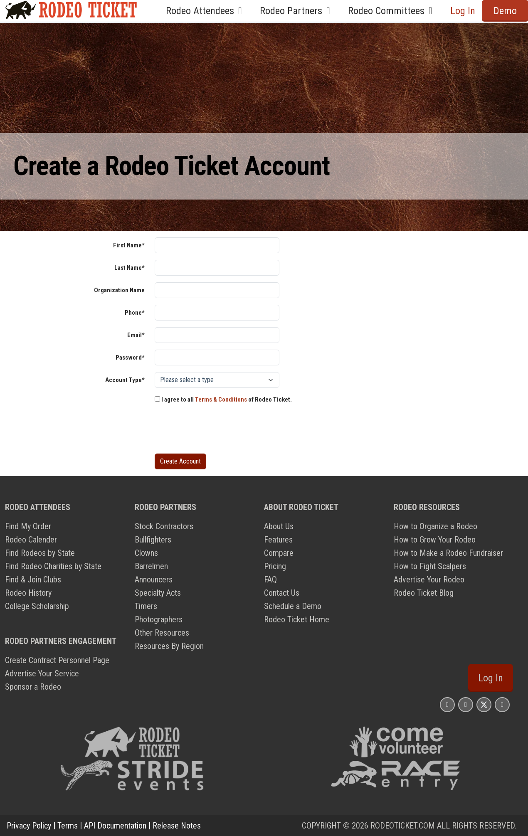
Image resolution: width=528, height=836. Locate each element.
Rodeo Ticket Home (296, 619)
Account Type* (125, 380)
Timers (146, 606)
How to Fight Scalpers (430, 566)
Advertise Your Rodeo (429, 579)
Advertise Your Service (42, 673)
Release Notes (177, 826)
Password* (130, 357)
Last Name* (129, 267)
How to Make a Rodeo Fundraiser (448, 553)
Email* (136, 335)
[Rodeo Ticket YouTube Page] (502, 704)
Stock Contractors (164, 526)
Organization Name (119, 290)
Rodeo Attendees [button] (206, 11)
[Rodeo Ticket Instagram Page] (447, 704)
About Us (279, 526)
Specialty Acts (158, 593)
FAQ (270, 579)
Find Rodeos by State (40, 553)
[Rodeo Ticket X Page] (484, 704)
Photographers (159, 619)
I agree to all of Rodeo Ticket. (223, 399)
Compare (279, 553)
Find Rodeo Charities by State (53, 566)
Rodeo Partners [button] (297, 11)
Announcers (154, 579)
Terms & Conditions (221, 399)
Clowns (146, 553)
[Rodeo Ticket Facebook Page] (465, 704)
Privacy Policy (29, 826)
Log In (462, 11)
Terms (67, 826)
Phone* (135, 312)
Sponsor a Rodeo (33, 687)
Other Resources (162, 633)
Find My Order (28, 526)
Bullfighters (153, 540)
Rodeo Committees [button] (392, 11)
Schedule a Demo (292, 606)
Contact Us (281, 593)
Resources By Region (169, 646)
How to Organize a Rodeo (435, 526)
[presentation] (218, 430)
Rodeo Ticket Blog (424, 593)
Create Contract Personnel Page (57, 660)
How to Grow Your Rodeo (435, 540)
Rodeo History (28, 593)
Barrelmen (151, 566)
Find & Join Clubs (33, 579)
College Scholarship (37, 606)
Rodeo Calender (31, 540)
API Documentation (115, 826)
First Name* (129, 245)
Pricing (275, 566)
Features (278, 540)
